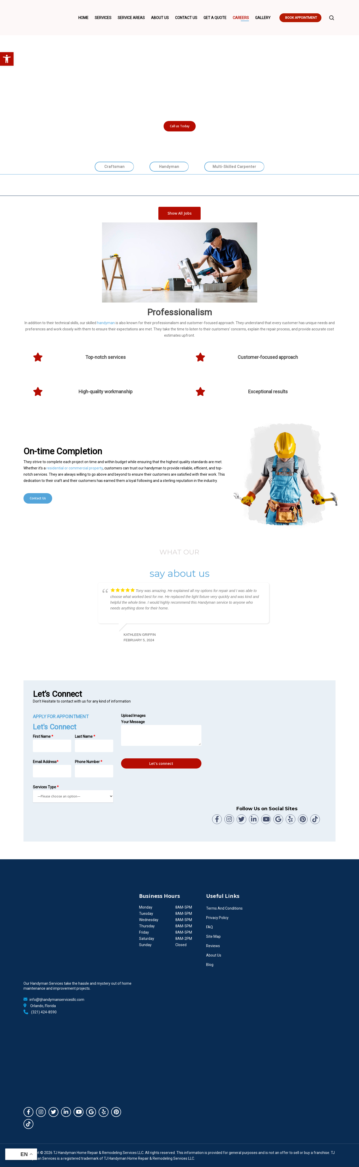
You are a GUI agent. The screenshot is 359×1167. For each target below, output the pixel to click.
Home (83, 18)
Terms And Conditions (224, 908)
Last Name (94, 743)
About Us (160, 18)
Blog (209, 965)
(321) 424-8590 (44, 1012)
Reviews (213, 946)
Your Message (161, 733)
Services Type (73, 793)
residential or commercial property (74, 468)
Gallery (263, 18)
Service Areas (131, 18)
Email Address (52, 768)
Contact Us (186, 18)
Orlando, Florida (43, 1006)
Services (103, 18)
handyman (106, 323)
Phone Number (94, 768)
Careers (241, 18)
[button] (7, 59)
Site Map (213, 936)
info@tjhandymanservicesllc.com (56, 999)
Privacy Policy (217, 918)
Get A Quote (215, 18)
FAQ (209, 927)
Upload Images (133, 715)
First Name (52, 743)
